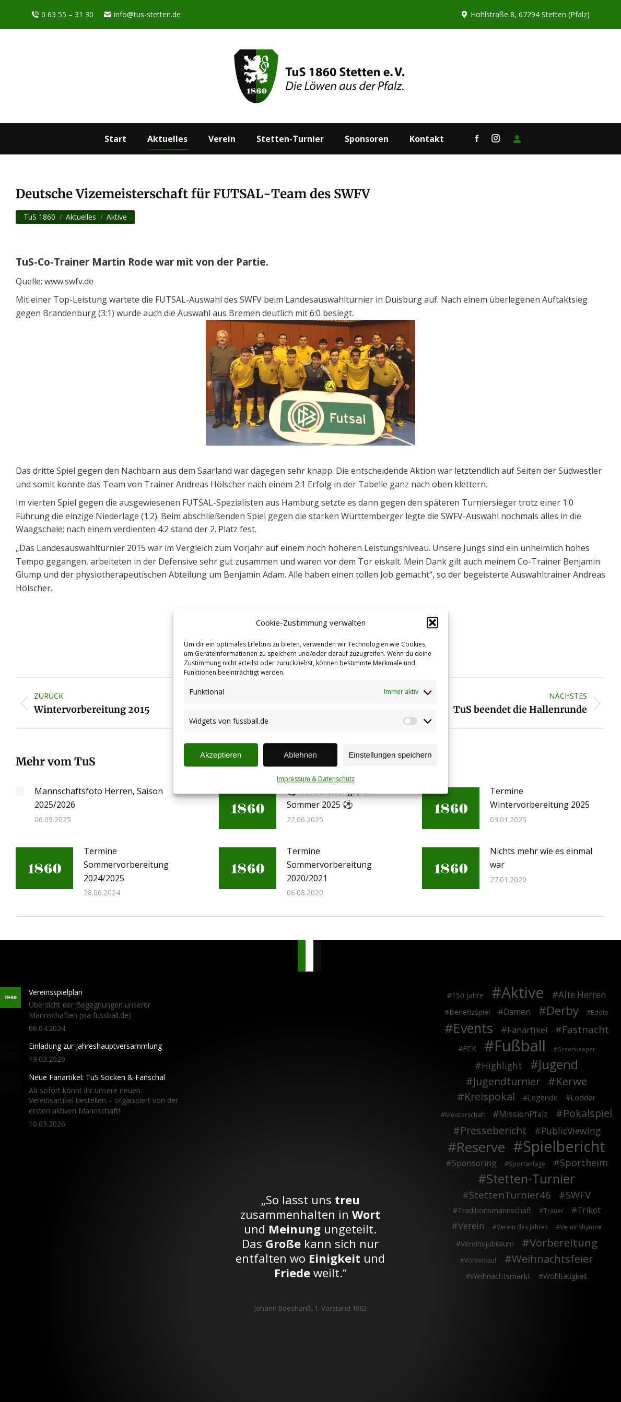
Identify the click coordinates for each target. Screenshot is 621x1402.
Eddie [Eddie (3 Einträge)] (599, 1012)
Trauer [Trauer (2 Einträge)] (554, 1210)
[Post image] (20, 791)
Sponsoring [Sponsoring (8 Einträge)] (474, 1163)
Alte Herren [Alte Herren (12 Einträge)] (582, 995)
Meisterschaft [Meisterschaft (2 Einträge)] (465, 1114)
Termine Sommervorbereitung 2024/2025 (126, 864)
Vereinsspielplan (56, 992)
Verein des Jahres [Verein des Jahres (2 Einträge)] (522, 1227)
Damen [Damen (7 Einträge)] (517, 1012)
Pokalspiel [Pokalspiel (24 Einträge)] (587, 1113)
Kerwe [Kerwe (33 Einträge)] (571, 1081)
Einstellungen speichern (389, 754)
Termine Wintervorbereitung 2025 (540, 797)
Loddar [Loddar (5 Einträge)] (583, 1098)
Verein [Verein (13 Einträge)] (471, 1226)
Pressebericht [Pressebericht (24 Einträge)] (493, 1130)
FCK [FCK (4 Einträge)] (469, 1048)
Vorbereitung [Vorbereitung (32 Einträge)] (563, 1243)
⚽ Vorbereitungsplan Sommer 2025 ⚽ (330, 797)
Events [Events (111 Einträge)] (473, 1028)
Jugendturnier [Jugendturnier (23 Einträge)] (506, 1081)
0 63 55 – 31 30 (62, 14)
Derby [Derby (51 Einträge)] (562, 1010)
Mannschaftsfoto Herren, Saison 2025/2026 (98, 797)
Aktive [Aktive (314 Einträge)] (522, 992)
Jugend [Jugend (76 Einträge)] (558, 1065)
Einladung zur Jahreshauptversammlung (95, 1046)
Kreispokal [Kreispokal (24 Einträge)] (489, 1097)
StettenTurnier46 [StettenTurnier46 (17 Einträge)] (510, 1195)
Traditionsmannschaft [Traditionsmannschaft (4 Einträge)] (495, 1210)
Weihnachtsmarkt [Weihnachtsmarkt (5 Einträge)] (500, 1276)
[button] (432, 623)
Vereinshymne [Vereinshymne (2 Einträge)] (581, 1227)
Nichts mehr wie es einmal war (541, 857)
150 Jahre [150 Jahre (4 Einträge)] (468, 995)
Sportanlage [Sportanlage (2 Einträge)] (527, 1163)
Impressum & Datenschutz (316, 779)
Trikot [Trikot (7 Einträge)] (589, 1210)
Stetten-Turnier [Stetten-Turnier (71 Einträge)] (530, 1179)
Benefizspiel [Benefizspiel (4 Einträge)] (469, 1012)
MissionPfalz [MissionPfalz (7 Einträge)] (523, 1114)
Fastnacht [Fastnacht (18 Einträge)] (585, 1029)
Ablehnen (300, 754)
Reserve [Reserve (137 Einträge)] (480, 1147)
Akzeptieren (220, 754)
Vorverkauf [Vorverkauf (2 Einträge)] (480, 1260)
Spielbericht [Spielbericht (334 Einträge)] (564, 1146)
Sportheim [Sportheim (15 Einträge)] (584, 1163)
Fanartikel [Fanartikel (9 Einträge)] (527, 1030)
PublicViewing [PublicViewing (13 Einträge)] (571, 1131)
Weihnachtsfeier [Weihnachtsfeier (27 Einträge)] (552, 1259)
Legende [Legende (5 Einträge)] (543, 1098)
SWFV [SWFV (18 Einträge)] (578, 1195)
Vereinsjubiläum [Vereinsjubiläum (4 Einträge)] (487, 1244)
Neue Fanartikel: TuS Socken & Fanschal (97, 1077)
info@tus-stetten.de (142, 14)
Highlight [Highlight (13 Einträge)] (502, 1066)
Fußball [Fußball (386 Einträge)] (520, 1046)
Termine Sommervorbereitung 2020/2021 (329, 864)
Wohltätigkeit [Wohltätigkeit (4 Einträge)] (565, 1276)
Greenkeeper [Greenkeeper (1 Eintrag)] (576, 1049)
